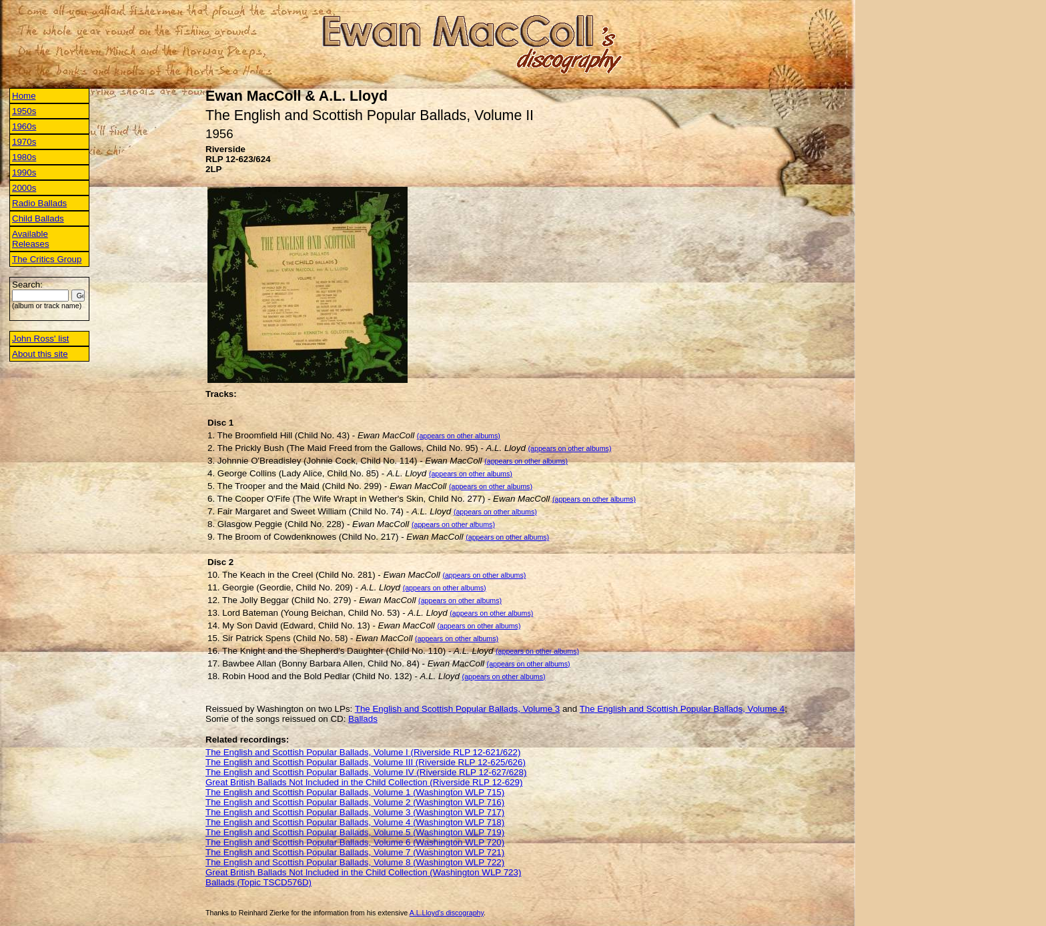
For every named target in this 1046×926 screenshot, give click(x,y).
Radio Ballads (39, 203)
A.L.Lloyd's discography (447, 913)
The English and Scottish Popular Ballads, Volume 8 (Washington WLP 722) (354, 862)
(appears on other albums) (458, 436)
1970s (24, 142)
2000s (24, 188)
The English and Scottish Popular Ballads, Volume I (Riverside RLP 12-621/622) (362, 752)
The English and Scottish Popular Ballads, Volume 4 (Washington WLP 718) (354, 822)
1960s (24, 126)
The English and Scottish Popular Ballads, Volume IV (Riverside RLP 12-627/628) (365, 772)
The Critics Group (46, 259)
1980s (24, 157)
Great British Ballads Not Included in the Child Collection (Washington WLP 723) (363, 872)
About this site (40, 354)
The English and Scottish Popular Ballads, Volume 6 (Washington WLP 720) (354, 842)
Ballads (363, 719)
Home (24, 96)
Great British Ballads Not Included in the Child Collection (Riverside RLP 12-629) (363, 782)
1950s (24, 111)
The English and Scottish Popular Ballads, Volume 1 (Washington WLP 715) (354, 792)
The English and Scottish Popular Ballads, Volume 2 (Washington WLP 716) (354, 802)
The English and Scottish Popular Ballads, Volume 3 (457, 709)
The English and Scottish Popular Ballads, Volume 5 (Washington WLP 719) (354, 832)
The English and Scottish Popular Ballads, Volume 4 (682, 709)
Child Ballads (38, 218)
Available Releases (30, 239)
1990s (24, 172)
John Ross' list (40, 339)
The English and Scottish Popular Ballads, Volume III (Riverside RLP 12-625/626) (365, 762)
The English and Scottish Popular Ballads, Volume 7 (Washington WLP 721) (354, 852)
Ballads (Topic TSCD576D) (258, 882)
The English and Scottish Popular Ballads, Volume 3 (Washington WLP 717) (354, 812)
